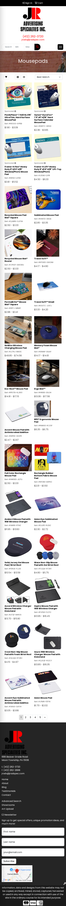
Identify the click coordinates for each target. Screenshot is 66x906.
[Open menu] (60, 47)
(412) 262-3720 (33, 36)
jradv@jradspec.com (33, 39)
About (5, 783)
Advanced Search (11, 801)
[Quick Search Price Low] (19, 47)
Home (5, 779)
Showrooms (8, 805)
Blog (4, 787)
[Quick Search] (7, 47)
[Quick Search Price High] (29, 47)
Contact (6, 795)
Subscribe (8, 861)
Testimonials (8, 791)
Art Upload (8, 809)
